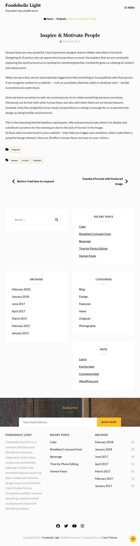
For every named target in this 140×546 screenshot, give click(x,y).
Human (14, 160)
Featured (84, 304)
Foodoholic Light (23, 5)
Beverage (85, 241)
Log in (83, 359)
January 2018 (20, 296)
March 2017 (19, 318)
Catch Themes (109, 537)
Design (83, 296)
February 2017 (21, 325)
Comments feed (89, 374)
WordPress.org (88, 381)
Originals (61, 18)
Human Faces (87, 255)
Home (48, 18)
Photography (87, 325)
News (82, 311)
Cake (82, 226)
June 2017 (18, 304)
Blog (82, 289)
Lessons (25, 160)
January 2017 (20, 333)
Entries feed (86, 366)
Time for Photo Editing (93, 248)
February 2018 (21, 289)
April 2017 (18, 311)
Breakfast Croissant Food (95, 234)
